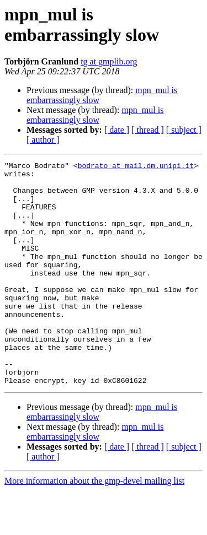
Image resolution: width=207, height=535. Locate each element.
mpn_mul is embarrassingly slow (94, 115)
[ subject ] (183, 129)
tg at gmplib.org (109, 61)
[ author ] (43, 139)
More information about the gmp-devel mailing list (94, 525)
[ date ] (116, 129)
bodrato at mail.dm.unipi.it (136, 167)
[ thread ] (147, 129)
